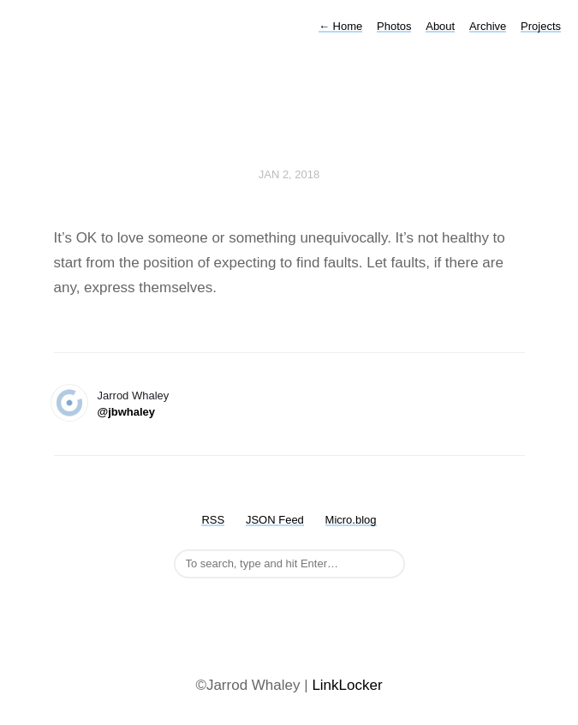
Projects (541, 26)
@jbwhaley (127, 411)
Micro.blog (351, 519)
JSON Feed (275, 519)
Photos (394, 26)
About (440, 26)
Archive (487, 26)
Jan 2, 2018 (289, 174)
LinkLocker (347, 685)
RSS (212, 519)
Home (340, 26)
